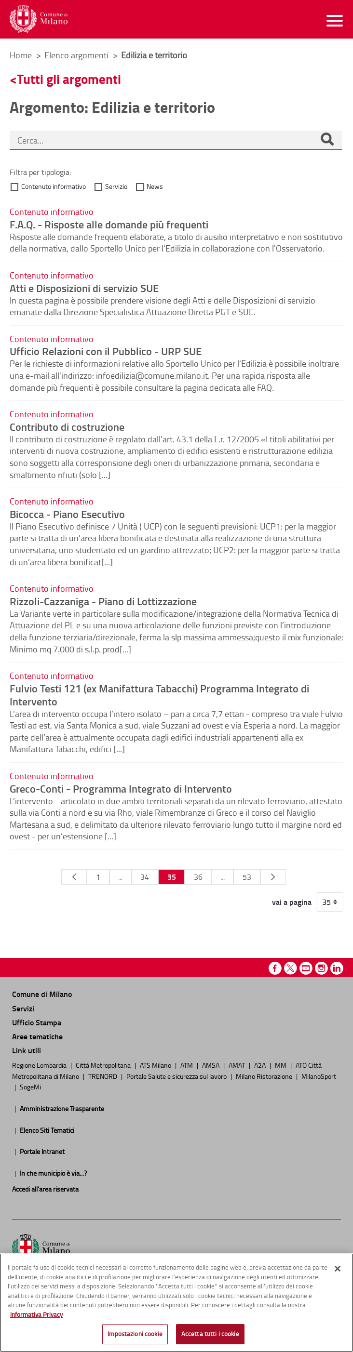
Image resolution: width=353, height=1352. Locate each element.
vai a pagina (292, 902)
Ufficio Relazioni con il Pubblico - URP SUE (106, 350)
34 (144, 877)
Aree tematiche (37, 1036)
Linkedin (336, 968)
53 (247, 877)
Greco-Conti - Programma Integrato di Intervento (121, 788)
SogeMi (30, 1086)
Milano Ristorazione (265, 1076)
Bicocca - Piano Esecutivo (67, 513)
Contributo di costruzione (67, 426)
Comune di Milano (42, 993)
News (155, 186)
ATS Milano (156, 1065)
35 (171, 876)
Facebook (275, 968)
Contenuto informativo (53, 186)
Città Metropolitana (104, 1065)
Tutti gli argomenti (69, 78)
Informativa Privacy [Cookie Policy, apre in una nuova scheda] (36, 1314)
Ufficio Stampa (36, 1022)
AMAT (237, 1065)
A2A (260, 1065)
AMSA (211, 1065)
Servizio (116, 186)
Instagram (321, 968)
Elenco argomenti (77, 55)
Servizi (23, 1008)
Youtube (305, 968)
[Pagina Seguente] (273, 877)
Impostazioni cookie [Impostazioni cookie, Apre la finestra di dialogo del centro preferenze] (135, 1333)
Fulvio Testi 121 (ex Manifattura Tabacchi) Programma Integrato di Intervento (159, 694)
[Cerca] (327, 140)
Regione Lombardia (40, 1065)
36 (198, 877)
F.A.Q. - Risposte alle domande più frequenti (109, 224)
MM (281, 1065)
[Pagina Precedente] (74, 877)
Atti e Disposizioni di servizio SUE (84, 287)
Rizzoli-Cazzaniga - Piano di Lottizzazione (103, 601)
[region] (176, 1302)
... (120, 877)
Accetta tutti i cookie (210, 1333)
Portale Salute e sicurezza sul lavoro (177, 1076)
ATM (187, 1065)
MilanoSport (318, 1076)
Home (21, 55)
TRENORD (103, 1076)
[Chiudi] (337, 1268)
